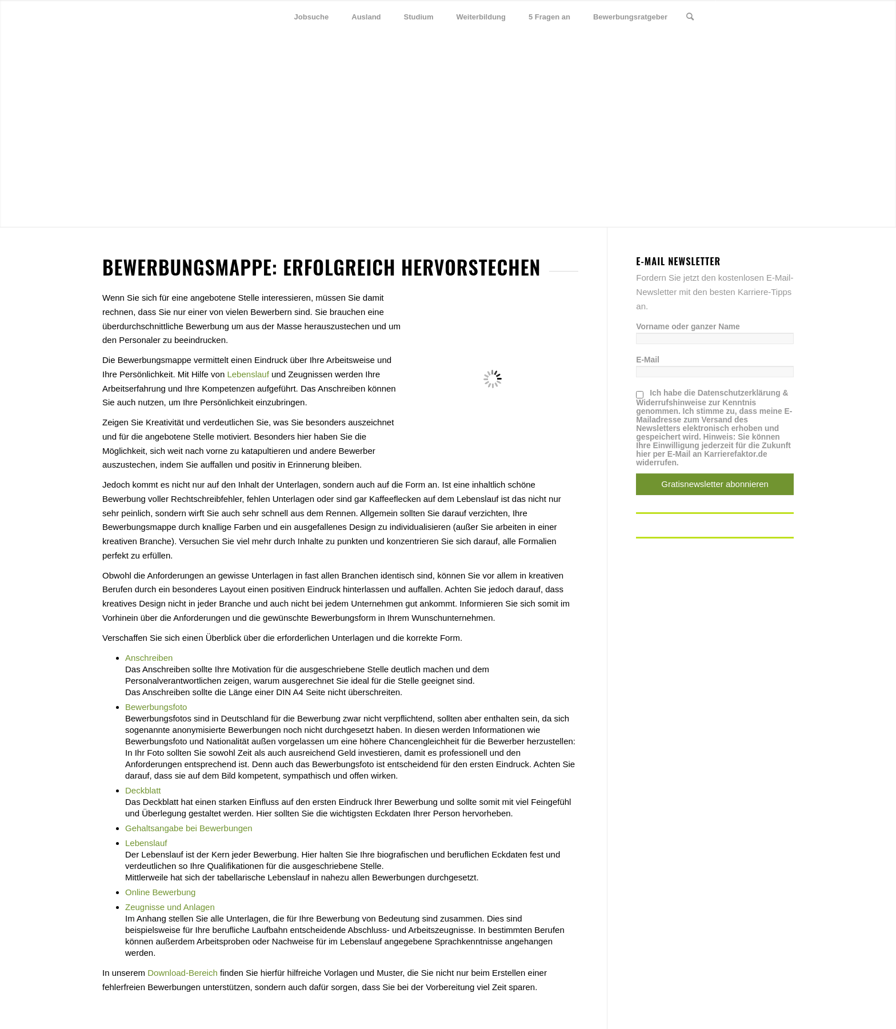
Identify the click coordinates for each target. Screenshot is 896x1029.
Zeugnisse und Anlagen (170, 907)
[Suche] (690, 17)
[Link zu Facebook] (750, 16)
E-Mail (647, 360)
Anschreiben (149, 658)
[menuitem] (312, 17)
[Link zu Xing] (768, 16)
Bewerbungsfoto (156, 707)
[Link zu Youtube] (785, 16)
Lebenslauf (248, 374)
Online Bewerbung (160, 892)
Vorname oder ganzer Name (687, 326)
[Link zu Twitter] (733, 16)
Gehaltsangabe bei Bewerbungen (189, 828)
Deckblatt (143, 790)
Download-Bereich (182, 973)
